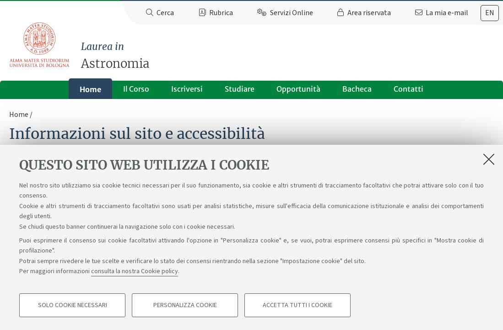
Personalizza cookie (185, 305)
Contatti (408, 89)
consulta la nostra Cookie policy (134, 271)
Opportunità (298, 89)
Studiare (239, 89)
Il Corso (136, 89)
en (489, 13)
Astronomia (292, 55)
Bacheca (357, 89)
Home (90, 89)
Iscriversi (187, 89)
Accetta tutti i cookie (297, 305)
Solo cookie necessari (72, 305)
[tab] (490, 13)
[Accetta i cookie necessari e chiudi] (488, 159)
